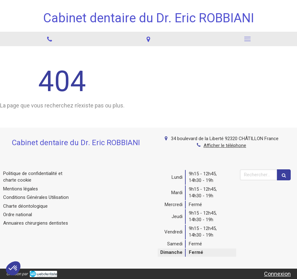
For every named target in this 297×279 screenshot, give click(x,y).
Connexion (277, 274)
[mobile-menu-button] (247, 39)
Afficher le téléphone (225, 145)
